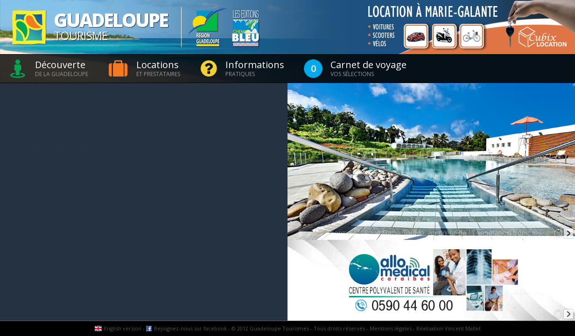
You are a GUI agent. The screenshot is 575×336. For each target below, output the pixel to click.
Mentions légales (391, 328)
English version (122, 328)
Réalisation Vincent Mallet (448, 328)
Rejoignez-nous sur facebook (190, 328)
